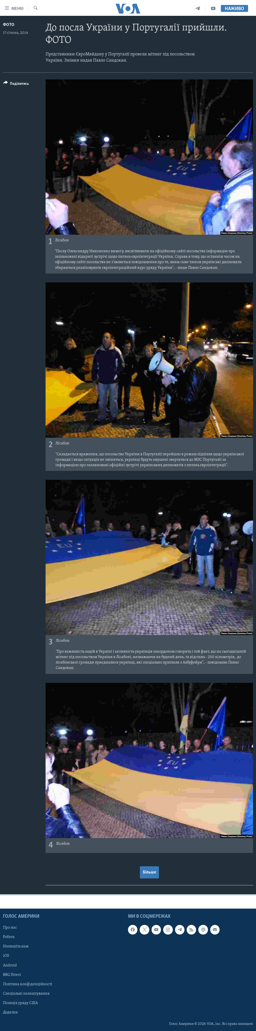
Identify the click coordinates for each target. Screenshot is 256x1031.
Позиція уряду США (20, 1003)
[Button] (16, 84)
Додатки (10, 1012)
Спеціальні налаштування (26, 994)
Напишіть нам (15, 946)
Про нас (10, 928)
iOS (6, 956)
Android (10, 965)
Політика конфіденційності (27, 984)
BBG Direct (12, 975)
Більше (149, 872)
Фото (8, 25)
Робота (9, 937)
